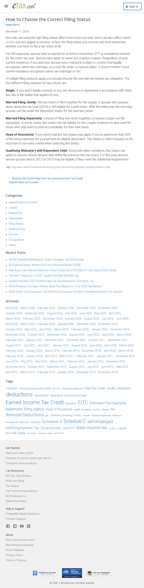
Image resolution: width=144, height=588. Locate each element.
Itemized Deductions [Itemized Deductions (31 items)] (25, 414)
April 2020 (111, 345)
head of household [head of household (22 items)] (59, 409)
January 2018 (34, 356)
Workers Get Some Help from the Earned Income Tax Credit (46, 178)
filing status (17, 167)
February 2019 (70, 350)
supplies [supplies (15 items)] (122, 428)
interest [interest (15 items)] (105, 409)
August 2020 (79, 345)
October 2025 (14, 313)
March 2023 (61, 329)
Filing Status (13, 25)
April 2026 (12, 307)
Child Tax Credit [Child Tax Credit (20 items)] (94, 388)
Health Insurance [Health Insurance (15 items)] (82, 409)
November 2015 (15, 366)
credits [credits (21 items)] (111, 388)
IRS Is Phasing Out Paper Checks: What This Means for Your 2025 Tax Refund (55, 286)
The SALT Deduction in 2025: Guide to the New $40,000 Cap (44, 275)
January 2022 (34, 340)
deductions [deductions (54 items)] (19, 394)
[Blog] (28, 526)
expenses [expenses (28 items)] (14, 409)
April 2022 (108, 334)
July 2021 (29, 345)
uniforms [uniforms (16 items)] (59, 433)
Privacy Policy (14, 555)
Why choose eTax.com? (20, 540)
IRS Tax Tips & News (18, 476)
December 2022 (119, 329)
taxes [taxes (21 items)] (22, 433)
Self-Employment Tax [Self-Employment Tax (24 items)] (22, 428)
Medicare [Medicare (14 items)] (117, 415)
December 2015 (115, 361)
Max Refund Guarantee (19, 545)
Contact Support (16, 519)
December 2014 (86, 372)
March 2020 (126, 345)
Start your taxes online (19, 453)
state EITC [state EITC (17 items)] (69, 428)
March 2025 (13, 318)
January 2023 (99, 329)
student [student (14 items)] (112, 428)
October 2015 (36, 366)
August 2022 (76, 334)
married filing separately (72, 167)
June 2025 (85, 313)
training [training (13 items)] (42, 433)
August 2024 (91, 318)
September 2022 (56, 334)
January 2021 (60, 345)
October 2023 (14, 329)
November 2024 (52, 318)
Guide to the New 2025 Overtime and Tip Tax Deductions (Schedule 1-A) (51, 281)
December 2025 (86, 307)
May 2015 (122, 366)
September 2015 (56, 366)
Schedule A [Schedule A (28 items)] (52, 421)
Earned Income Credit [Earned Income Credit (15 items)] (75, 395)
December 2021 (54, 340)
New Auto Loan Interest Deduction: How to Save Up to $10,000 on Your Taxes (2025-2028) (62, 270)
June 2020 (95, 345)
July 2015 (92, 366)
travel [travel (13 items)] (49, 433)
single (107, 167)
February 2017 (85, 356)
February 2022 (14, 340)
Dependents (16, 218)
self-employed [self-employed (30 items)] (100, 421)
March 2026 (27, 307)
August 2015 (76, 366)
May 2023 (31, 329)
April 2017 (51, 356)
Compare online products (21, 463)
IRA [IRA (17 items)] (113, 409)
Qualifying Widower (94, 167)
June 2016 (12, 361)
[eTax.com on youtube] (21, 526)
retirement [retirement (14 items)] (36, 422)
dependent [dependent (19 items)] (41, 395)
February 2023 (79, 329)
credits (10, 42)
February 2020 (14, 350)
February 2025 (31, 318)
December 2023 (86, 324)
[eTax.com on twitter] (15, 526)
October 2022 (36, 334)
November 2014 (107, 372)
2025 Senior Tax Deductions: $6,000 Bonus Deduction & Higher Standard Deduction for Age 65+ (66, 291)
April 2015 (12, 372)
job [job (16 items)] (46, 415)
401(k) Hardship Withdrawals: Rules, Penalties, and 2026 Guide (46, 259)
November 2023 (107, 324)
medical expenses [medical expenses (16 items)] (101, 415)
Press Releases (15, 550)
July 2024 (107, 318)
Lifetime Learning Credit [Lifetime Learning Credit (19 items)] (65, 415)
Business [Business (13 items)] (56, 388)
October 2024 (73, 318)
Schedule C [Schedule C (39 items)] (75, 421)
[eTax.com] (24, 5)
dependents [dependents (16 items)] (56, 395)
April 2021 (44, 345)
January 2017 (105, 356)
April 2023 (45, 329)
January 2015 (66, 372)
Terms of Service (16, 560)
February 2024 (46, 324)
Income (13, 234)
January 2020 (34, 350)
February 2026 (46, 307)
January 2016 (95, 361)
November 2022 (15, 334)
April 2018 (110, 350)
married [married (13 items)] (86, 415)
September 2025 (34, 313)
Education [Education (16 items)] (70, 403)
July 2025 (70, 313)
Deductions (16, 213)
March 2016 (57, 361)
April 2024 (12, 324)
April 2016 (41, 361)
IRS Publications (16, 496)
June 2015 (107, 366)
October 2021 (96, 340)
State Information (16, 501)
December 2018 (91, 350)
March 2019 (52, 350)
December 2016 (125, 356)
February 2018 (14, 356)
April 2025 (115, 313)
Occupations (16, 239)
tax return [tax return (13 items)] (32, 433)
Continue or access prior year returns (28, 458)
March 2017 (67, 356)
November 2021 (76, 340)
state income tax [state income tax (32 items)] (91, 427)
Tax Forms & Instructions (21, 491)
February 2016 (75, 361)
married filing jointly (51, 167)
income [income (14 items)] (96, 409)
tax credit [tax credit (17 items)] (11, 433)
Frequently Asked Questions (22, 513)
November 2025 (107, 307)
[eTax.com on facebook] (8, 526)
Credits (13, 207)
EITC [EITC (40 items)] (83, 402)
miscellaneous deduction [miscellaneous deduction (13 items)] (17, 422)
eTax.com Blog (15, 481)
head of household (32, 167)
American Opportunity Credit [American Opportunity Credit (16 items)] (35, 388)
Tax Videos (12, 486)
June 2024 (122, 318)
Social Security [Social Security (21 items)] (51, 428)
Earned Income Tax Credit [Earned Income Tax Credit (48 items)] (35, 402)
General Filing (17, 229)
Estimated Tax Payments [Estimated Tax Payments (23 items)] (107, 403)
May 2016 (27, 361)
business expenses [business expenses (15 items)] (73, 388)
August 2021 (13, 345)
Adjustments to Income (23, 202)
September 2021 (117, 340)
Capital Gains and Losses (25, 182)
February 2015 (46, 372)
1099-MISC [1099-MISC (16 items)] (12, 388)
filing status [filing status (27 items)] (34, 409)
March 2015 (27, 372)
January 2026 (66, 307)
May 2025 (100, 313)
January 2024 (66, 324)
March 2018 (125, 350)
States (12, 245)
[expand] (6, 6)
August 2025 (54, 313)
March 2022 (124, 334)
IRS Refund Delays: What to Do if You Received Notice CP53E (45, 264)
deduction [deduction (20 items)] (124, 388)
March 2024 (27, 324)
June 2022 (93, 334)
